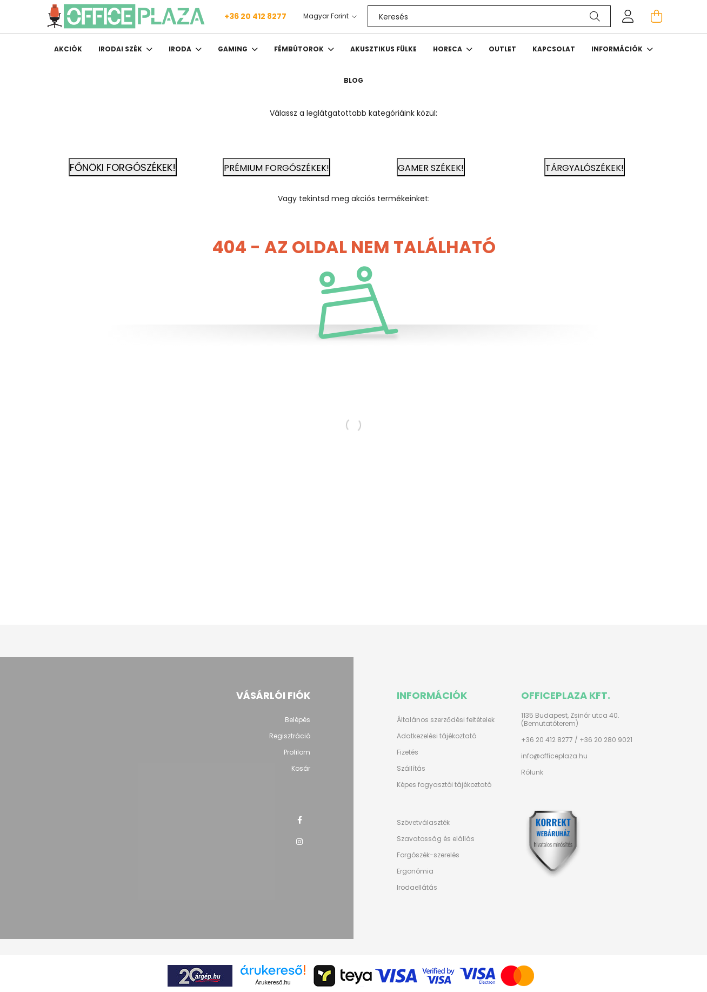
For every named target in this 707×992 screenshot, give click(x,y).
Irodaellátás (417, 887)
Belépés (297, 720)
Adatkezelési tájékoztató (436, 736)
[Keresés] (489, 16)
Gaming (233, 49)
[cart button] (656, 16)
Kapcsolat (553, 49)
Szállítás (411, 768)
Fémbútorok (299, 49)
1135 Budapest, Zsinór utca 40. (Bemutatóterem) (570, 720)
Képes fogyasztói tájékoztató (444, 785)
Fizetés (407, 752)
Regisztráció (289, 736)
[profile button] (628, 16)
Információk (617, 49)
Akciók (68, 49)
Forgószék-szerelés (428, 855)
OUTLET (502, 49)
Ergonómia (415, 871)
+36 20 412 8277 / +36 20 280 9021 (576, 740)
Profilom (297, 752)
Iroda (181, 49)
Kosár (300, 768)
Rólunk (532, 772)
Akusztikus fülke (383, 49)
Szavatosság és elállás (436, 839)
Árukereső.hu (272, 982)
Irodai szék (121, 49)
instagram (299, 841)
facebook (299, 820)
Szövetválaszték (423, 822)
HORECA (448, 49)
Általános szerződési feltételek (446, 720)
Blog (353, 80)
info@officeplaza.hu (554, 756)
